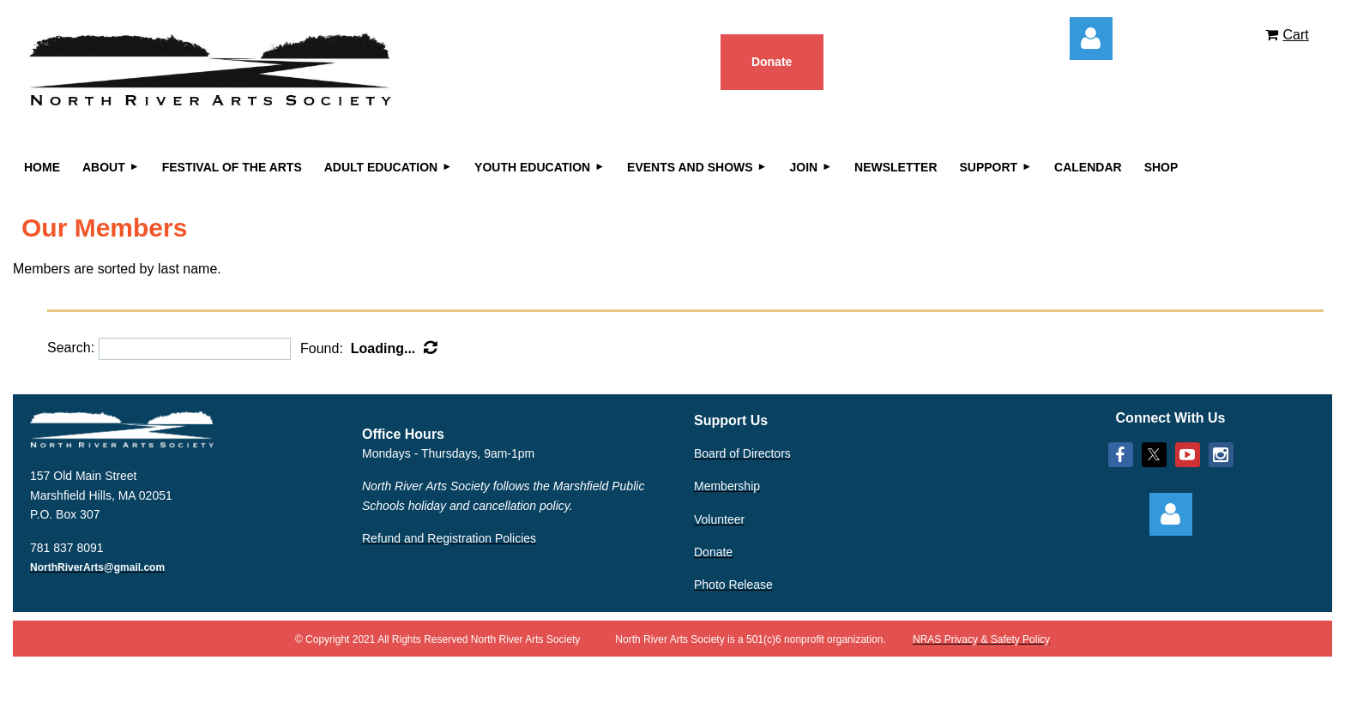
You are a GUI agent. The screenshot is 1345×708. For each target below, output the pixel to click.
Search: (70, 348)
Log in (1091, 38)
